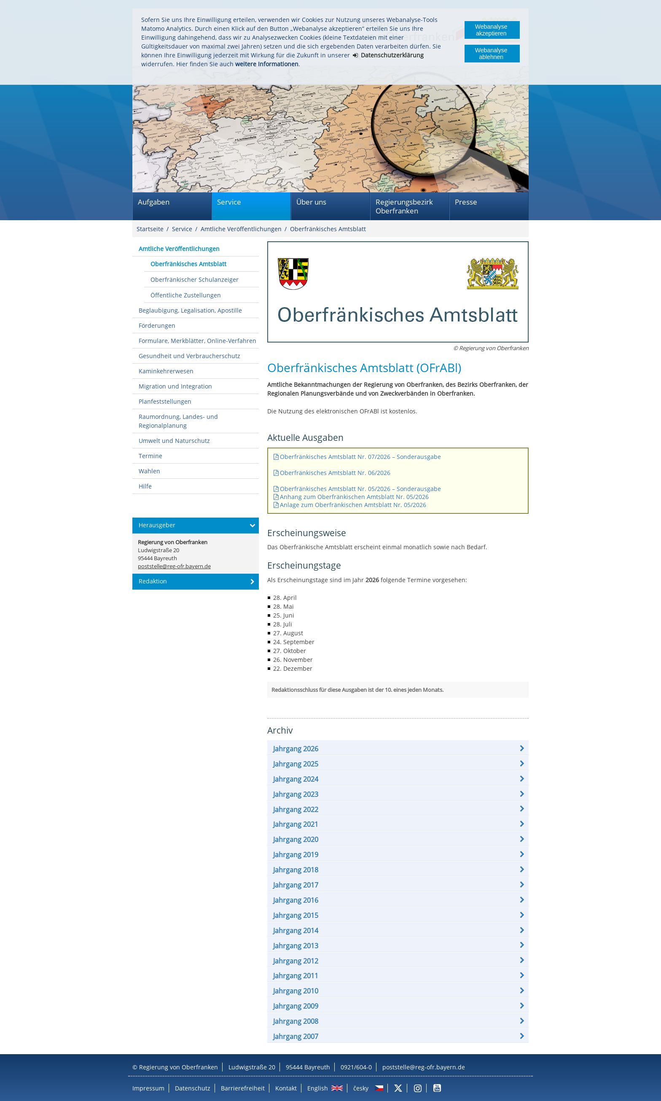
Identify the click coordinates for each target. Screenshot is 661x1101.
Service (229, 202)
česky (360, 1088)
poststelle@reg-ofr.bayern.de (423, 1067)
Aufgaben (153, 202)
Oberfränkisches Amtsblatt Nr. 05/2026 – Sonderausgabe (360, 489)
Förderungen (157, 325)
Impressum (148, 1088)
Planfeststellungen (165, 401)
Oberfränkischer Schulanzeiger (194, 279)
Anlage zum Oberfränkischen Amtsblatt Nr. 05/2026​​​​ (353, 505)
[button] (398, 748)
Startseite (150, 229)
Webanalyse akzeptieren (491, 30)
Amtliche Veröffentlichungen (241, 229)
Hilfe (145, 486)
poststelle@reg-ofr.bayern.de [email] (174, 566)
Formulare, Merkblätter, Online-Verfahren (197, 341)
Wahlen (149, 471)
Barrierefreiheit (243, 1088)
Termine (150, 456)
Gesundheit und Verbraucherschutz (189, 356)
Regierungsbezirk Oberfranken (404, 206)
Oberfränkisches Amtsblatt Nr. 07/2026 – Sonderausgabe (360, 457)
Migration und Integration (175, 386)
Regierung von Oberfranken (178, 1067)
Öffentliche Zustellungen (185, 295)
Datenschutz (192, 1088)
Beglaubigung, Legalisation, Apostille (190, 310)
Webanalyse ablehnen (491, 53)
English (317, 1088)
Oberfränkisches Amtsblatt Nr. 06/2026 (336, 473)
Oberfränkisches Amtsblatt (328, 229)
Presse (466, 202)
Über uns (311, 202)
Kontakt (286, 1088)
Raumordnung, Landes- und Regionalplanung (178, 421)
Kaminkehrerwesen (166, 371)
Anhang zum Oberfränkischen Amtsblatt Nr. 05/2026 (354, 497)
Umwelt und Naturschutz (174, 441)
